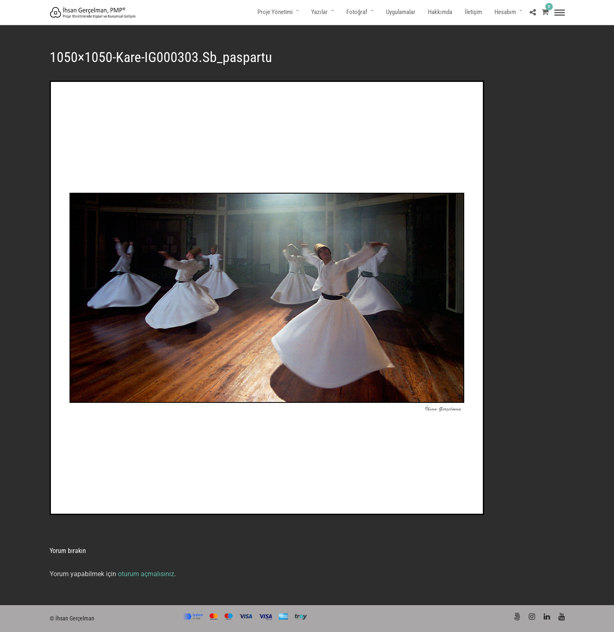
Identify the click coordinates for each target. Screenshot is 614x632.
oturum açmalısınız (146, 574)
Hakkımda (440, 12)
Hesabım (505, 12)
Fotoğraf (356, 12)
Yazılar (319, 12)
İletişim (473, 12)
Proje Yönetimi (275, 12)
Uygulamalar (400, 12)
